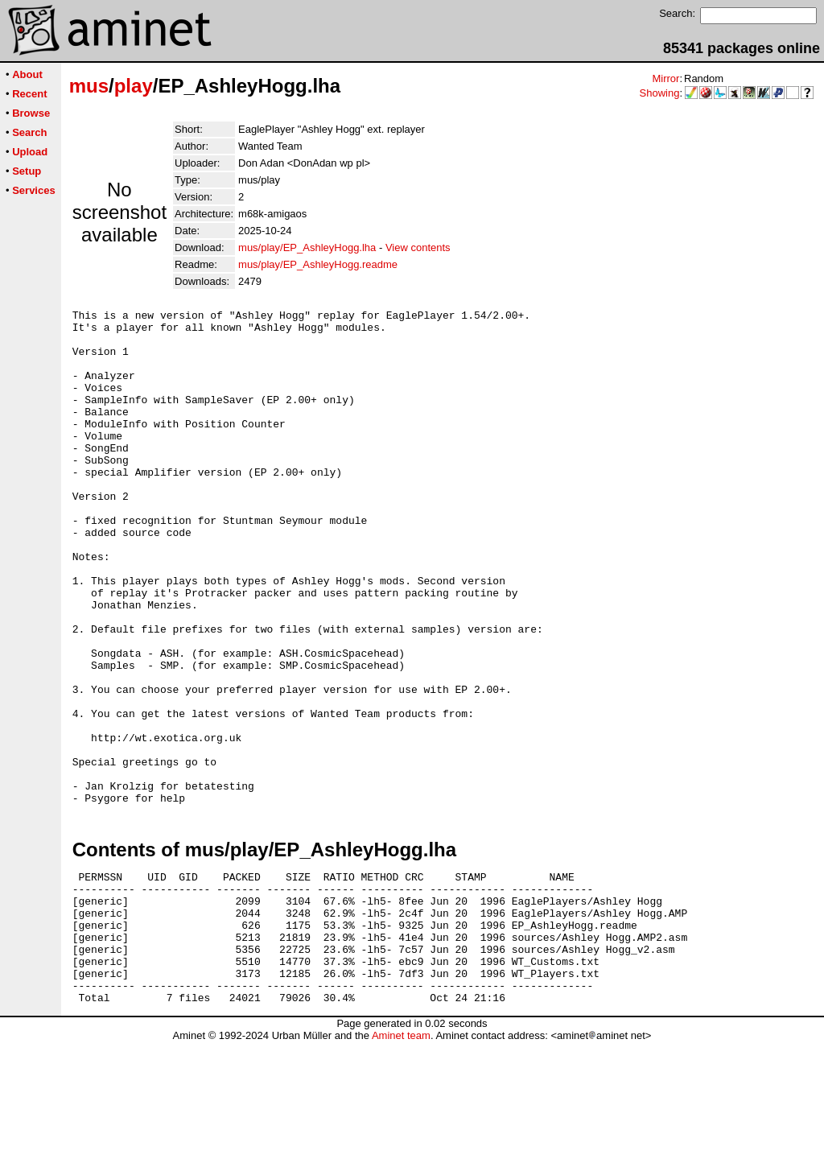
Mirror (665, 78)
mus (89, 86)
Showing (660, 93)
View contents (418, 247)
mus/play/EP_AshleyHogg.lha (307, 247)
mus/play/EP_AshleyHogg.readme (318, 264)
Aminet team (401, 1161)
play (133, 86)
